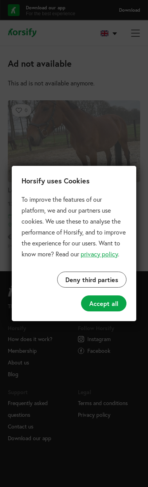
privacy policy (99, 254)
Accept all (103, 303)
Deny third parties (91, 279)
